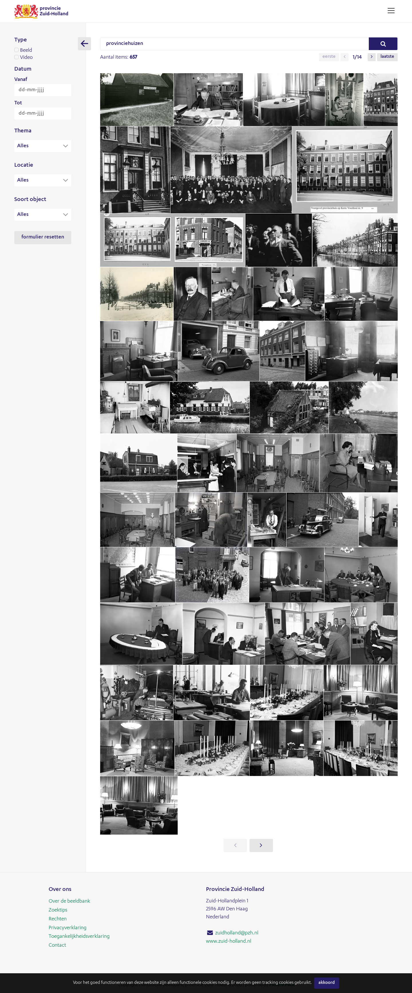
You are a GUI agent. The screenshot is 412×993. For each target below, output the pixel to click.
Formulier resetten (42, 238)
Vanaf (20, 80)
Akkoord (326, 983)
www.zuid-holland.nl (228, 941)
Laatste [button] (387, 57)
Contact (57, 944)
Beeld (42, 50)
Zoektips (58, 910)
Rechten (58, 919)
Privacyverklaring (67, 927)
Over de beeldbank (69, 901)
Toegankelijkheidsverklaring (79, 936)
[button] (344, 57)
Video (42, 58)
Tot (18, 103)
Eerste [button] (329, 57)
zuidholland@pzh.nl (236, 933)
